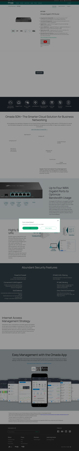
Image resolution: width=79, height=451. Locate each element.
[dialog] (39, 225)
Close (58, 220)
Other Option (48, 228)
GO (30, 228)
